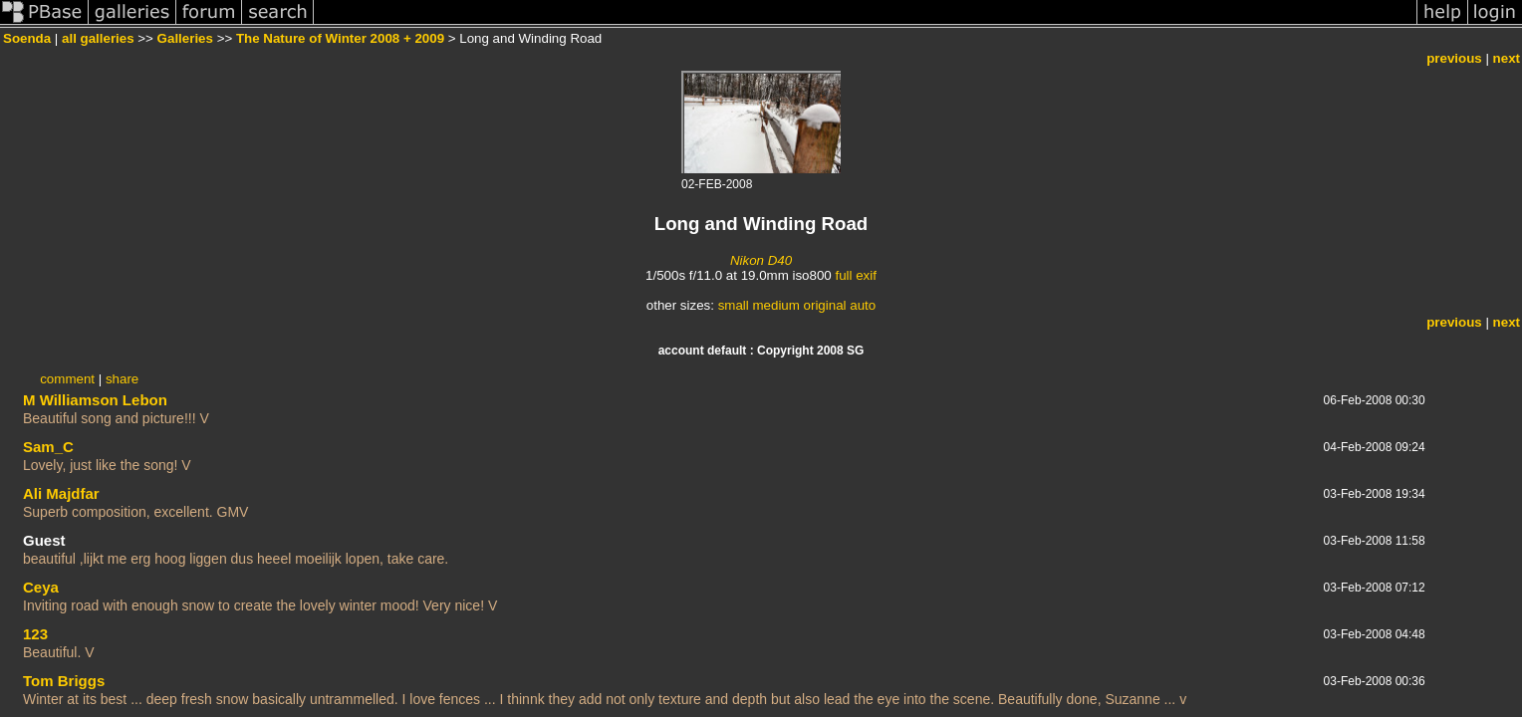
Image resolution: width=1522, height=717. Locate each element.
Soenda (27, 38)
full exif (855, 275)
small (733, 305)
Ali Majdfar (61, 493)
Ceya (41, 587)
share (122, 378)
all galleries (98, 38)
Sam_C (48, 446)
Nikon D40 (761, 260)
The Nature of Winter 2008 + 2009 (340, 38)
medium (775, 305)
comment (67, 378)
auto (863, 305)
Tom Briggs (64, 680)
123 (35, 633)
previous (1454, 58)
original (825, 305)
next (1506, 58)
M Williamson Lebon (95, 399)
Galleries (185, 38)
